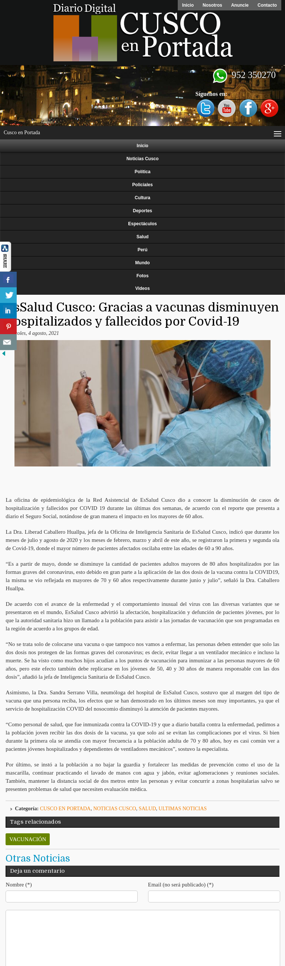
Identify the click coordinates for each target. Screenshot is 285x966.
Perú (143, 249)
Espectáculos (142, 223)
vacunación (27, 839)
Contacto (267, 5)
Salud (143, 236)
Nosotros (212, 5)
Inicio (188, 5)
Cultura (142, 197)
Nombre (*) (19, 885)
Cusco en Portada (65, 808)
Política (143, 171)
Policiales (142, 184)
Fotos (143, 275)
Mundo (142, 262)
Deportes (142, 210)
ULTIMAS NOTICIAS (182, 808)
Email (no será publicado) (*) (181, 885)
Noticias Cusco (143, 158)
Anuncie (240, 5)
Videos (142, 288)
